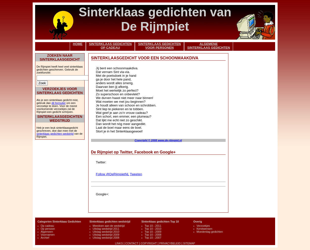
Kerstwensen (205, 228)
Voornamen (48, 234)
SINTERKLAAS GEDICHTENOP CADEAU (110, 46)
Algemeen (47, 231)
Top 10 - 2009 (153, 231)
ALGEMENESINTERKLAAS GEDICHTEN (208, 46)
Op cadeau (47, 225)
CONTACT (131, 243)
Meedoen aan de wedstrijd (109, 225)
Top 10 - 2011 (153, 225)
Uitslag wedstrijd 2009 (106, 234)
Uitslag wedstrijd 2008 (106, 237)
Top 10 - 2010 (153, 228)
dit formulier (58, 102)
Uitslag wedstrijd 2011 (106, 228)
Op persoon (48, 228)
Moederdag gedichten (210, 231)
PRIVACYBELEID (170, 243)
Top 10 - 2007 (153, 237)
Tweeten (136, 174)
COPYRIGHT (149, 243)
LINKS (119, 243)
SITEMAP (189, 243)
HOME (78, 44)
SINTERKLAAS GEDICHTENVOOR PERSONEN (159, 46)
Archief (45, 237)
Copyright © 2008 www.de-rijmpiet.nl (158, 140)
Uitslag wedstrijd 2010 (106, 231)
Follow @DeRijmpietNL (112, 174)
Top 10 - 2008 (153, 234)
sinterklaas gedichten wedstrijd (55, 133)
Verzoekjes (203, 225)
